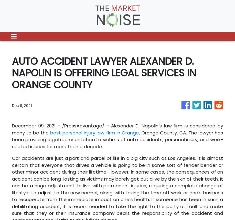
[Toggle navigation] (14, 36)
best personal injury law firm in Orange (94, 133)
